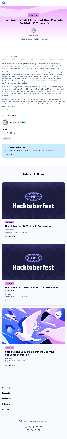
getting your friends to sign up (12, 93)
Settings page (15, 99)
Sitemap (43, 421)
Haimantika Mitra (10, 230)
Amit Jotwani (9, 358)
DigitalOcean (9, 294)
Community (33, 15)
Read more (10, 236)
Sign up (8, 154)
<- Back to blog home (9, 56)
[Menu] (63, 2)
